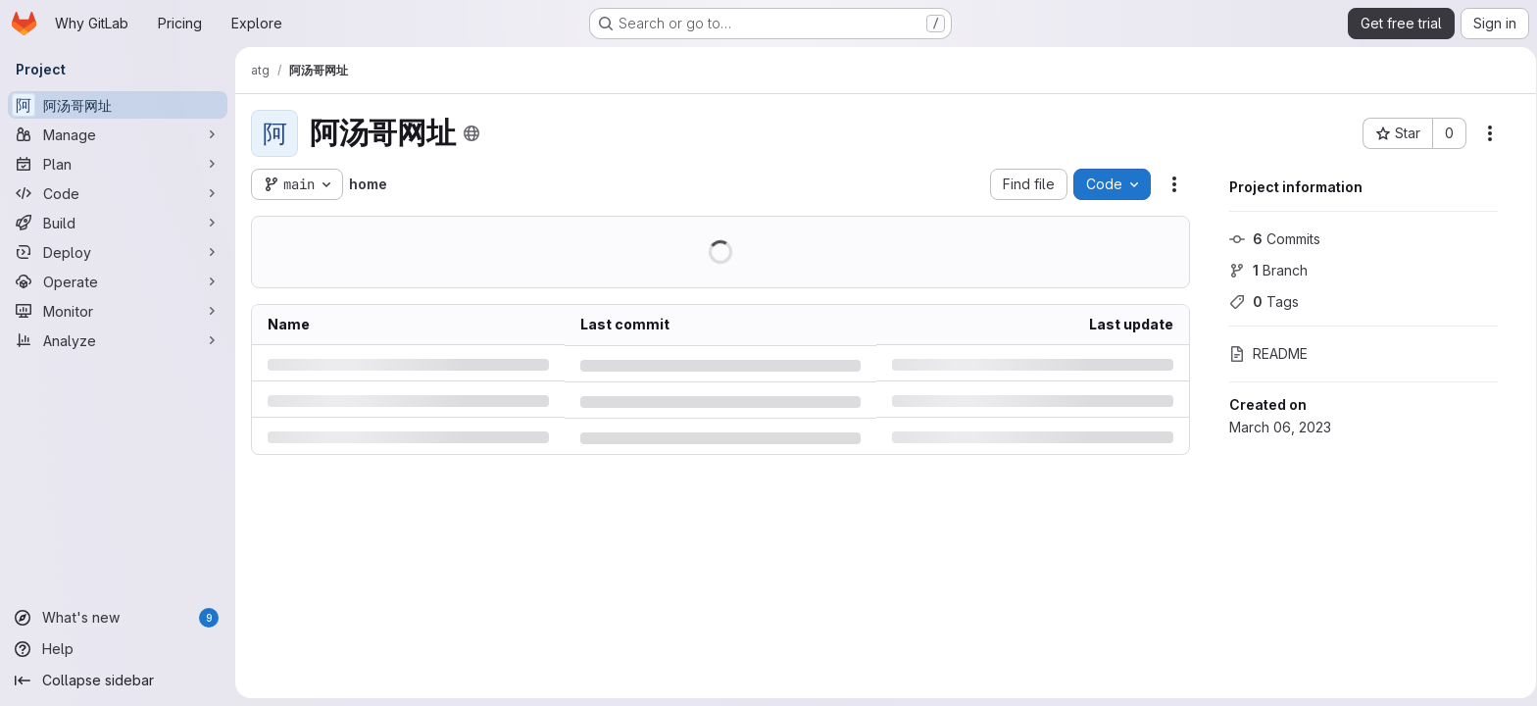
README (1261, 353)
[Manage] (117, 134)
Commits (1268, 238)
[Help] (117, 649)
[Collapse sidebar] (117, 680)
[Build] (117, 222)
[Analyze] (117, 340)
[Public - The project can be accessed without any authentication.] (471, 133)
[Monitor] (117, 311)
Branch (1261, 270)
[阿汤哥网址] (117, 105)
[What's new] (117, 617)
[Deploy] (117, 252)
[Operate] (117, 281)
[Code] (117, 193)
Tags (1257, 301)
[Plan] (117, 163)
